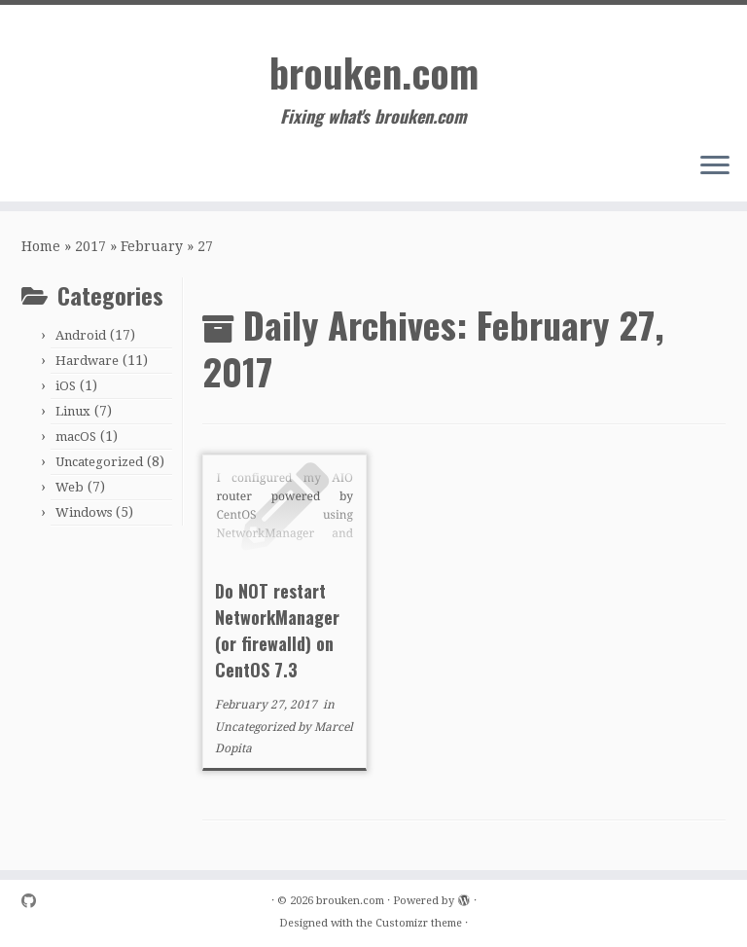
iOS (65, 386)
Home (40, 246)
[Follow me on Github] (35, 902)
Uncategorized (99, 462)
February (152, 246)
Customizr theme (418, 923)
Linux (72, 411)
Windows (83, 512)
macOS (75, 436)
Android (80, 335)
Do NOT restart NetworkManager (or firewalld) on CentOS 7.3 (277, 630)
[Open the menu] (714, 166)
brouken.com (374, 72)
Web (69, 487)
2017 (90, 246)
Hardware (87, 360)
